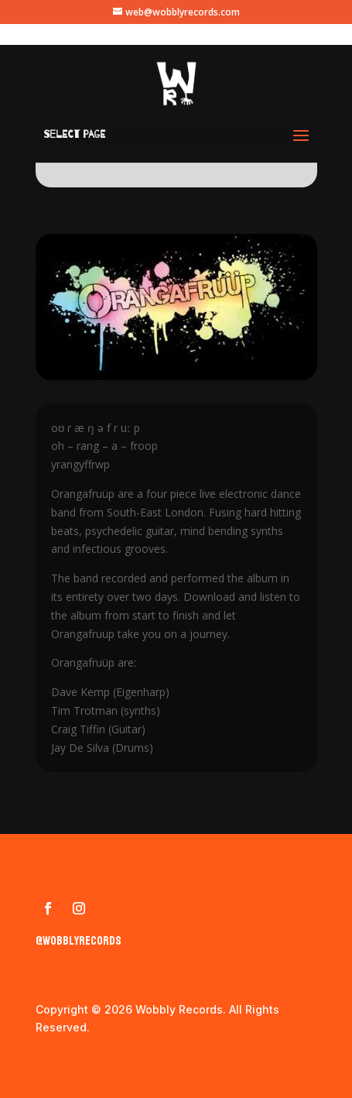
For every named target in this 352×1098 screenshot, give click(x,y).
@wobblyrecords (78, 940)
